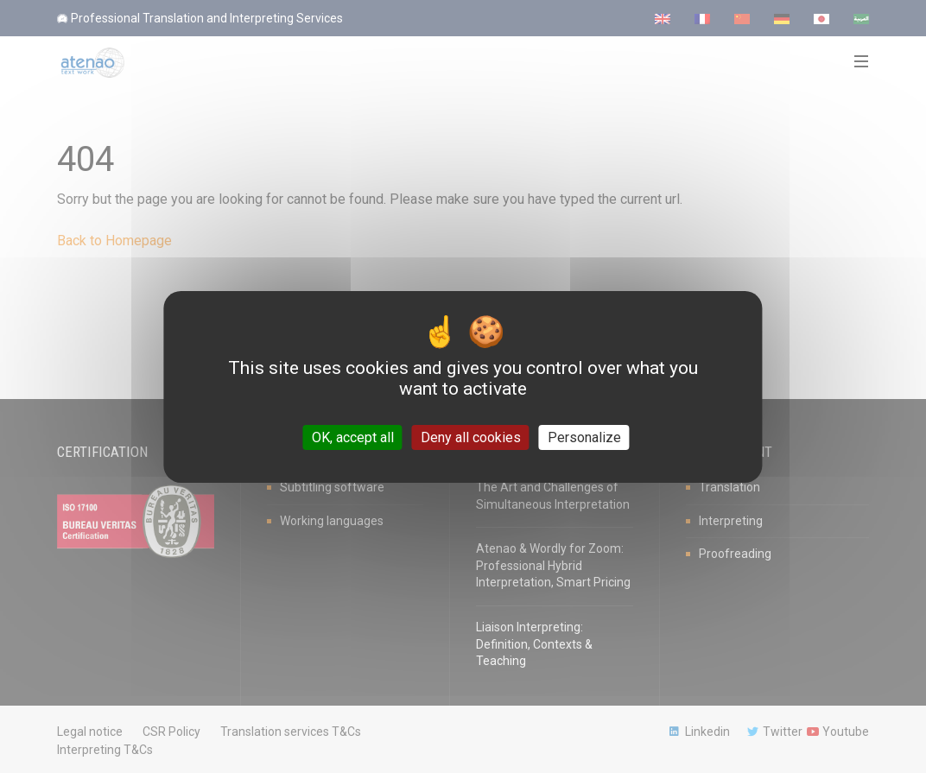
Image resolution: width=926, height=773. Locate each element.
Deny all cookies (471, 436)
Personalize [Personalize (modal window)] (584, 436)
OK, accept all (353, 436)
